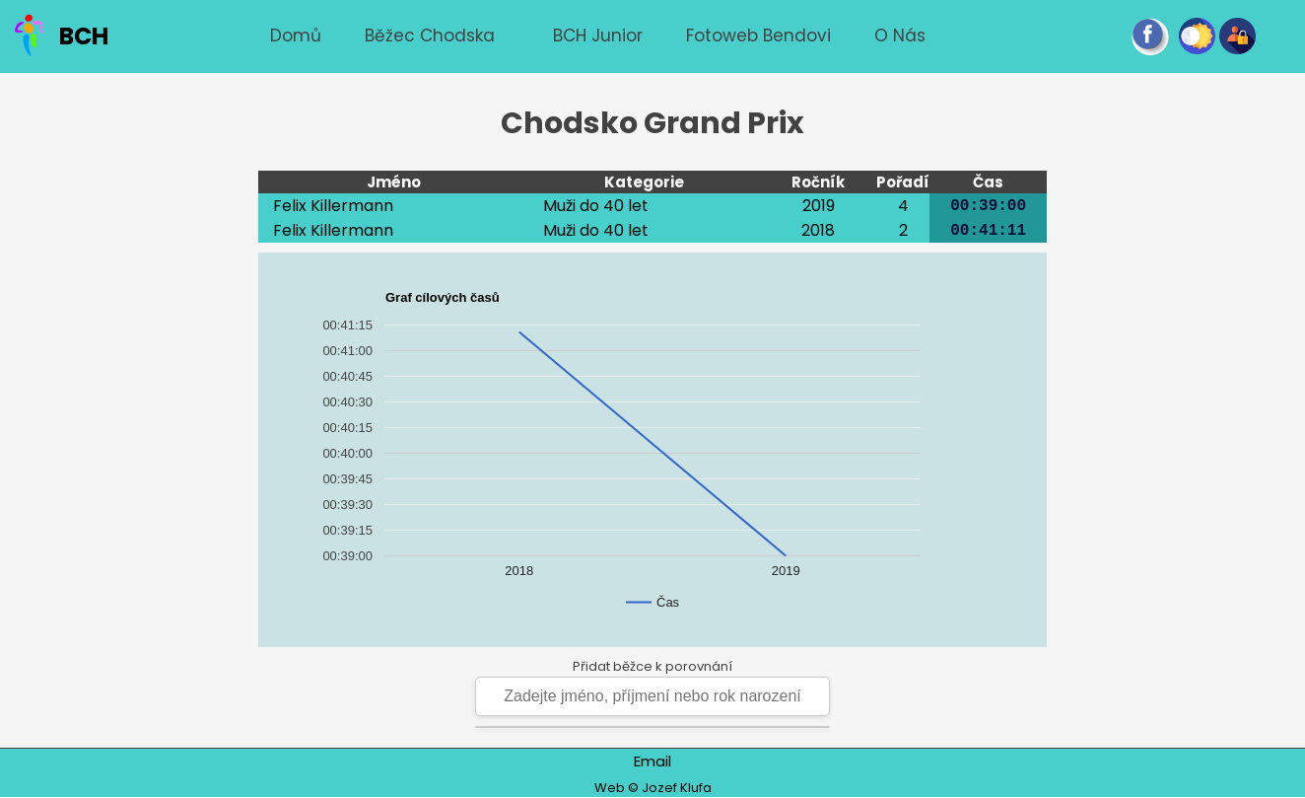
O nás (900, 35)
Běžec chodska (430, 35)
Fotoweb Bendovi (758, 35)
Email (652, 761)
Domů (295, 35)
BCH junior (598, 35)
